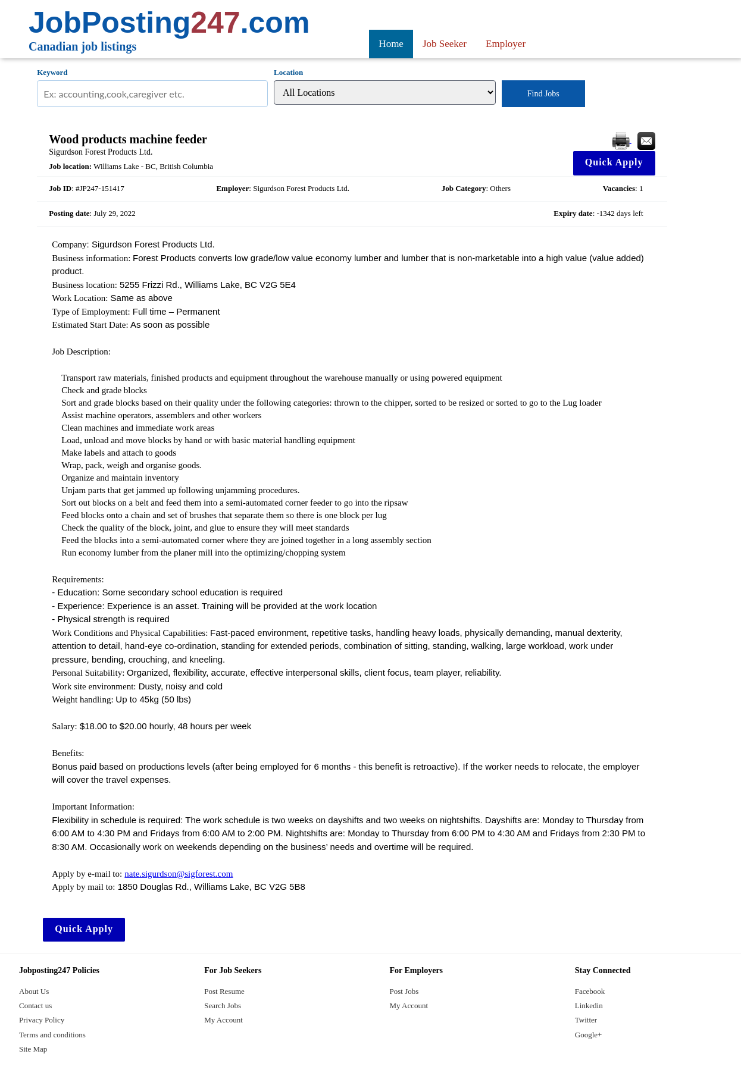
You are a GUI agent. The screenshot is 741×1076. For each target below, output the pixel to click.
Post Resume (224, 991)
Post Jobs (404, 991)
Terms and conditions (52, 1034)
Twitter (586, 1019)
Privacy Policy (41, 1019)
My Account (223, 1019)
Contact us (35, 1005)
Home (391, 43)
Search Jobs (222, 1005)
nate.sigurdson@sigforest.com (178, 874)
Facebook (590, 991)
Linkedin (589, 1005)
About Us (34, 991)
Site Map (33, 1048)
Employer (506, 43)
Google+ (588, 1034)
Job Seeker (445, 43)
